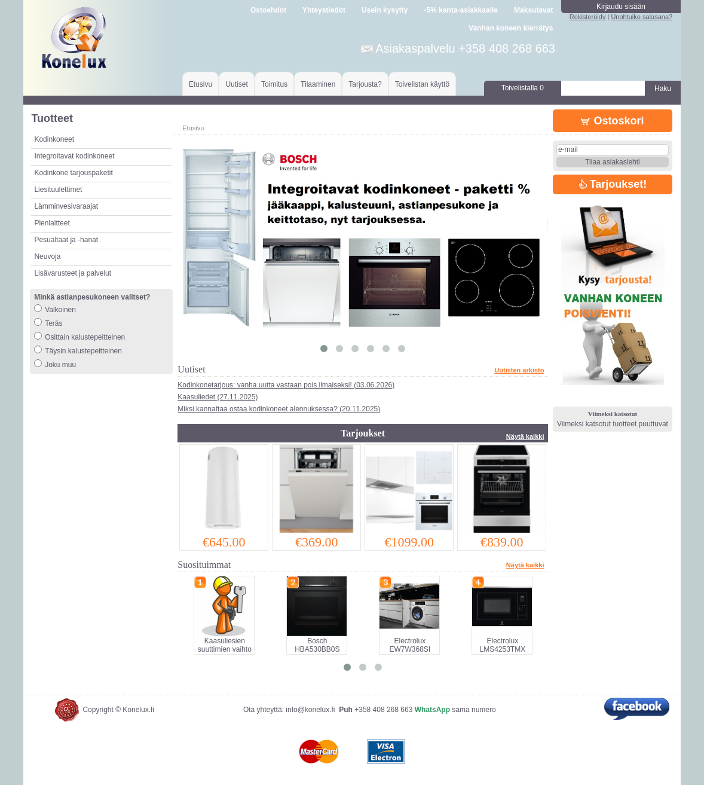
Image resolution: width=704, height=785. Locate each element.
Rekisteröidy (588, 16)
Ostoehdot (268, 10)
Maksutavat (533, 10)
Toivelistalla (522, 88)
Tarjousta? (364, 84)
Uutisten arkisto (519, 370)
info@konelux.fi (310, 709)
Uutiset (236, 84)
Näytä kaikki (525, 436)
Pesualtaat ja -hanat (66, 240)
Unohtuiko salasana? (641, 16)
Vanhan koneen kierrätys (511, 28)
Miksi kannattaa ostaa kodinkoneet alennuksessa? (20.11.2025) (278, 409)
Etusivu (200, 84)
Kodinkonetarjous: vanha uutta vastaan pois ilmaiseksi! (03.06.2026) (285, 385)
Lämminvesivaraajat (66, 206)
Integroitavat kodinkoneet (74, 156)
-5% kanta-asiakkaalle (461, 10)
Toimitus (274, 84)
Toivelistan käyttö (422, 84)
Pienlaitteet (51, 223)
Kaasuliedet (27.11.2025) (217, 397)
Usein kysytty (385, 10)
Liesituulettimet (58, 189)
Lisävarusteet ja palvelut (72, 273)
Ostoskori (612, 121)
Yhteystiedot (323, 10)
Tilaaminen (318, 84)
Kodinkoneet (54, 139)
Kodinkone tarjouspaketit (73, 173)
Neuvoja (47, 256)
